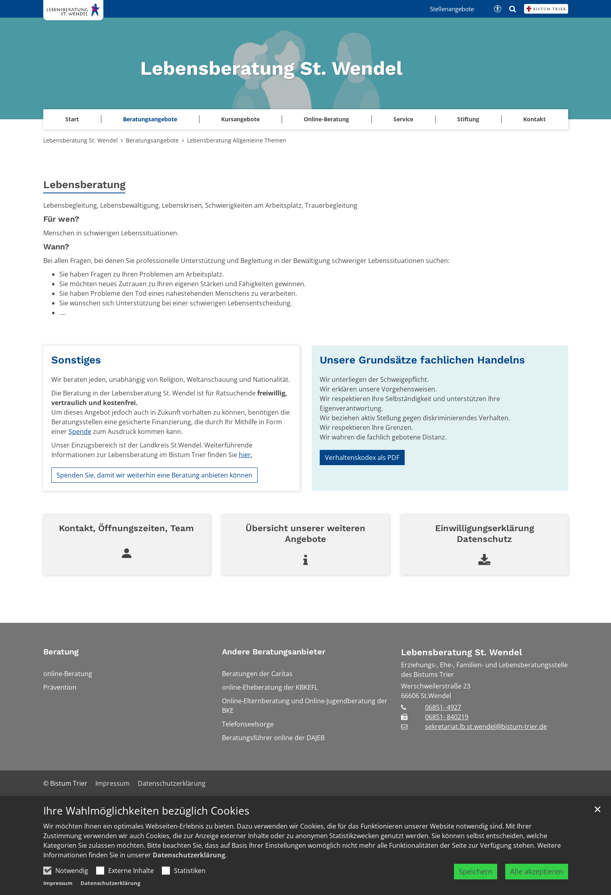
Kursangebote (240, 119)
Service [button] (403, 119)
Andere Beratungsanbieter (273, 651)
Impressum (58, 883)
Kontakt (534, 119)
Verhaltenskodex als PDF (362, 457)
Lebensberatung (84, 185)
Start (72, 119)
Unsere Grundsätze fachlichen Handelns (422, 360)
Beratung (61, 651)
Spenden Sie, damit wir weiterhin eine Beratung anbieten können (154, 475)
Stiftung (468, 119)
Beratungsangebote (152, 140)
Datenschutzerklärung (189, 855)
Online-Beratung (326, 119)
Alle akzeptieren (536, 871)
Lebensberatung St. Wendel (80, 140)
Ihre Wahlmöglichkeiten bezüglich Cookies (146, 810)
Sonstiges (76, 360)
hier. (245, 454)
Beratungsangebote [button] (150, 119)
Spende (80, 431)
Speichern (475, 871)
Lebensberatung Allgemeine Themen (236, 140)
